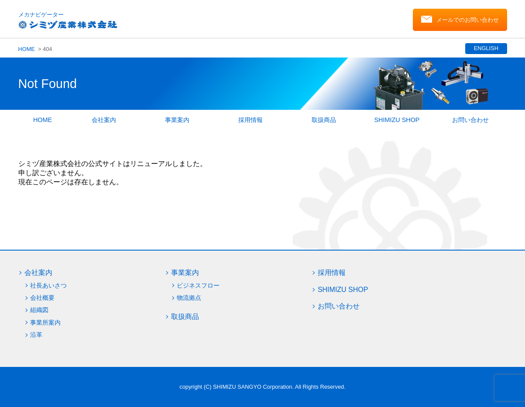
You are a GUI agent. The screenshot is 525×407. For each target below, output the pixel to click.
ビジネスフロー (198, 285)
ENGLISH (486, 48)
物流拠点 (189, 297)
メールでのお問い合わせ (467, 20)
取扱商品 (324, 119)
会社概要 (42, 297)
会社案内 (104, 119)
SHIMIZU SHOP (397, 119)
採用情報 (250, 119)
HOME (26, 49)
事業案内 (177, 119)
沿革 (36, 334)
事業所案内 (45, 322)
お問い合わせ (470, 119)
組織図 (39, 309)
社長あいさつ (48, 285)
